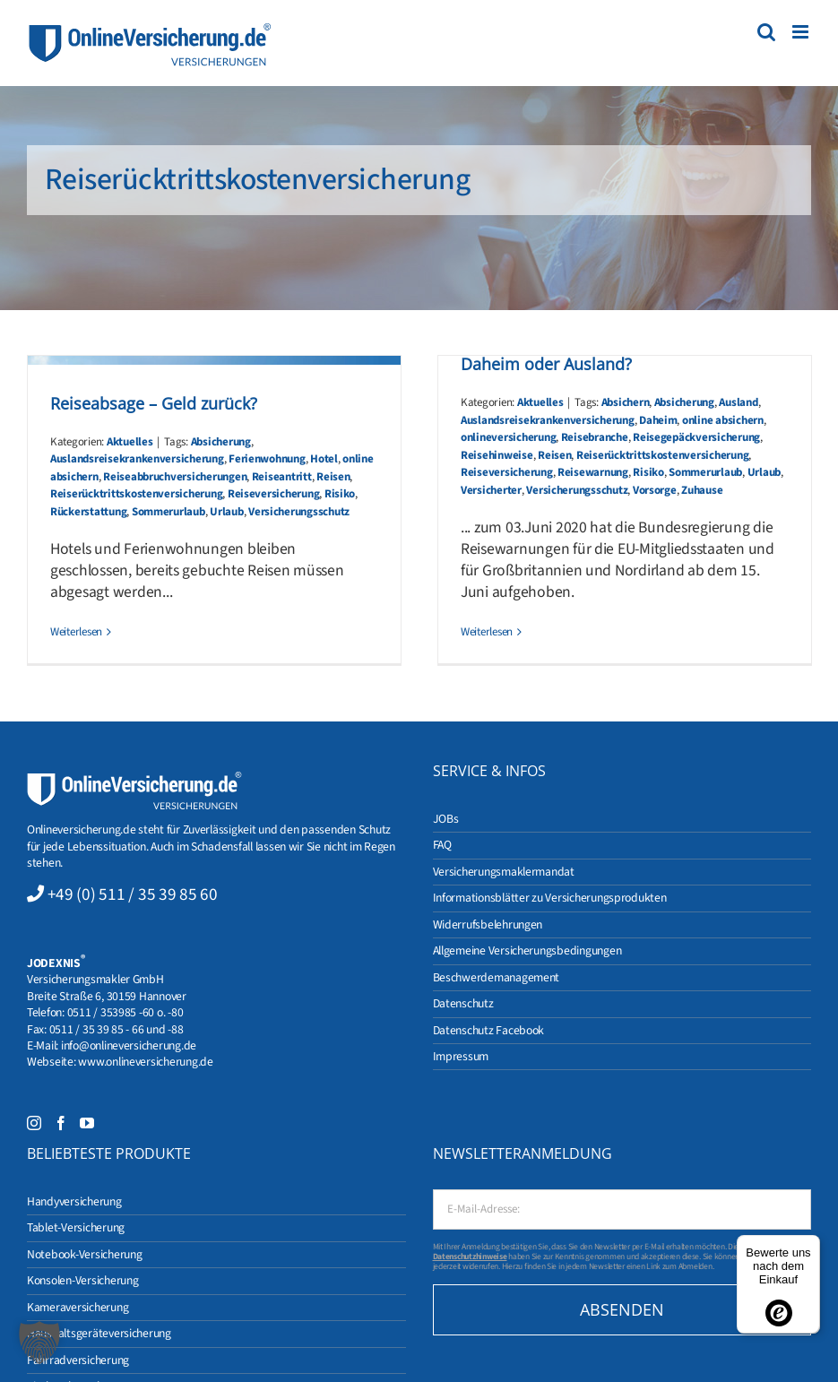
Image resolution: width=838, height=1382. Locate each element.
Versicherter (491, 490)
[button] (39, 1342)
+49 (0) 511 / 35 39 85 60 (133, 894)
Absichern (625, 402)
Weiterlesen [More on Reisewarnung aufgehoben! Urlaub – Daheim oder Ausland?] (487, 632)
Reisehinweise (497, 455)
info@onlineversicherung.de (128, 1045)
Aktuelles (130, 442)
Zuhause (701, 490)
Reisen (333, 477)
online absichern (723, 420)
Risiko (339, 494)
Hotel (324, 459)
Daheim (658, 420)
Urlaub (226, 512)
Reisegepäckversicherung (696, 437)
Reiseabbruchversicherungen (174, 477)
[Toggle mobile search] (766, 31)
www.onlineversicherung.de (145, 1061)
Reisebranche (594, 437)
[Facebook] (61, 1123)
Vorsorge (655, 490)
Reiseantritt (282, 477)
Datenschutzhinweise (470, 1256)
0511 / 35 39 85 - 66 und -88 (116, 1029)
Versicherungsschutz (299, 512)
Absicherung (221, 442)
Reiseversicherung (274, 494)
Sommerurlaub (168, 512)
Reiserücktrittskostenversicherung (136, 494)
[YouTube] (87, 1123)
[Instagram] (34, 1123)
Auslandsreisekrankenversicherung (137, 459)
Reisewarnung (592, 472)
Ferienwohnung (267, 459)
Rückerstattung (88, 512)
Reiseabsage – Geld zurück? (153, 403)
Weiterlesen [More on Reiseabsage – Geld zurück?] (76, 632)
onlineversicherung (508, 437)
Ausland (738, 402)
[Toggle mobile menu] (801, 31)
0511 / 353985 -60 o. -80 (125, 1012)
